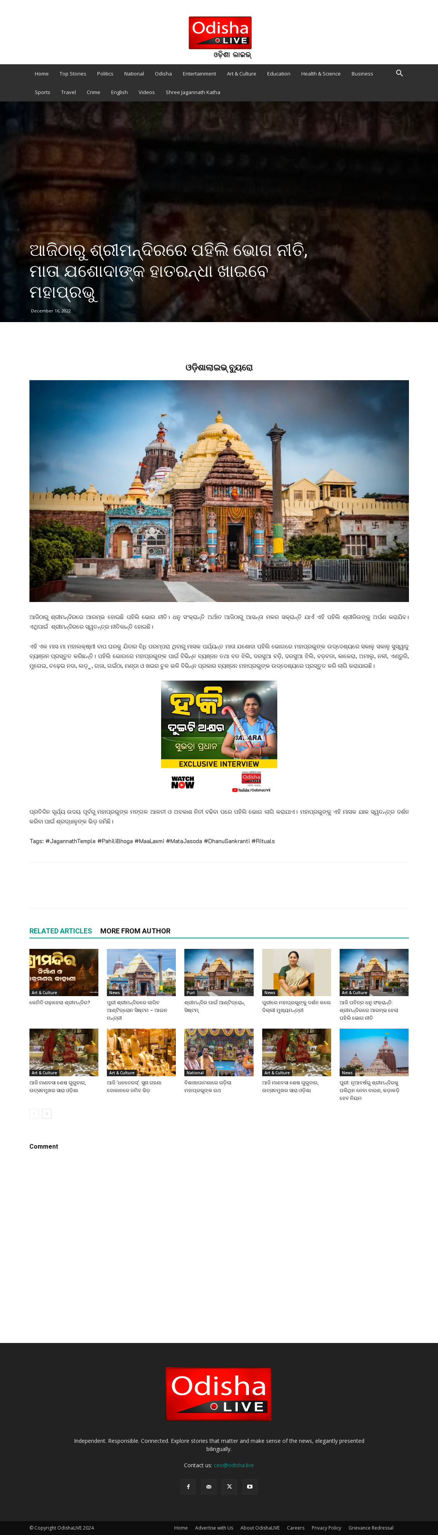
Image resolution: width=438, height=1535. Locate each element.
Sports (42, 92)
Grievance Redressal (371, 1528)
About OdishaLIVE (260, 1528)
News (114, 992)
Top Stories (73, 73)
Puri (191, 992)
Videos (147, 92)
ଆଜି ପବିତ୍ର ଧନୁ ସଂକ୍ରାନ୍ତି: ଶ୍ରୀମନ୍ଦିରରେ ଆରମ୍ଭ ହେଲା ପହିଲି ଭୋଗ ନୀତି (369, 1010)
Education (278, 73)
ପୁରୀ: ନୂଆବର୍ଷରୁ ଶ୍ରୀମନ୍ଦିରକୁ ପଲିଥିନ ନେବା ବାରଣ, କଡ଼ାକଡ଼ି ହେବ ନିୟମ (370, 1090)
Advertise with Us (214, 1528)
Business (362, 73)
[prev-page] (34, 1113)
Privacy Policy (326, 1528)
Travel (68, 92)
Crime (93, 92)
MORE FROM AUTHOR (135, 931)
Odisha (163, 73)
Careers (295, 1528)
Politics (105, 73)
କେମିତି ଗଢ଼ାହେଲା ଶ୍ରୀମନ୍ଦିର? (59, 1002)
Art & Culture (241, 73)
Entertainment (199, 73)
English (119, 92)
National (134, 73)
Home (42, 73)
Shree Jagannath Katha (193, 92)
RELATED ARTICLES (60, 931)
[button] (399, 74)
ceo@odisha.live (234, 1465)
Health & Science (321, 73)
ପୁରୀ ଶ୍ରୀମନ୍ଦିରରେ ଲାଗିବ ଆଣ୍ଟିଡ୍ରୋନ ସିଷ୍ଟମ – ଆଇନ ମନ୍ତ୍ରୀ (137, 1010)
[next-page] (47, 1113)
